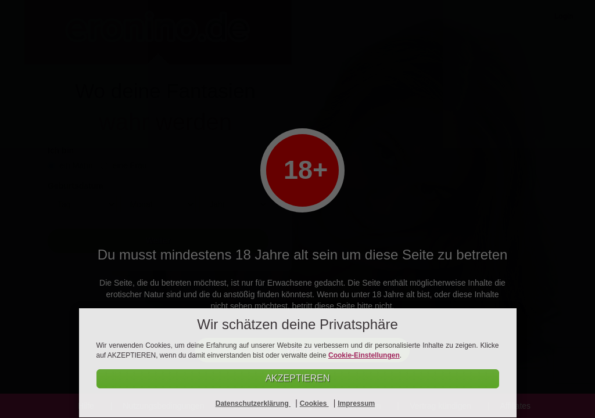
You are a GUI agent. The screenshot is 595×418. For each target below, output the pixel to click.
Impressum (356, 403)
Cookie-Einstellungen (364, 355)
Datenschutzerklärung (253, 403)
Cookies (314, 403)
